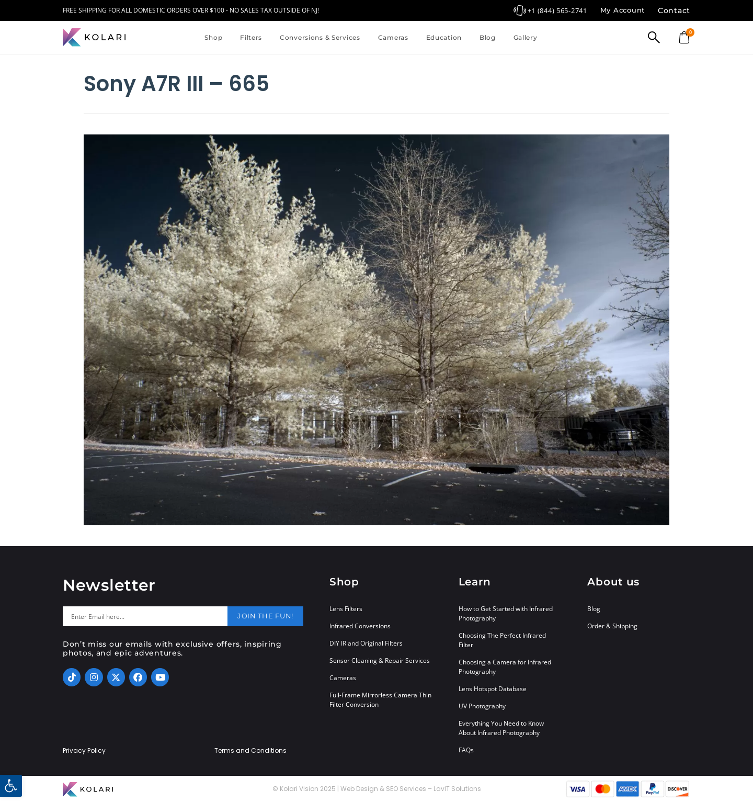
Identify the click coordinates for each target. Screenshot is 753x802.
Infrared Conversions (360, 626)
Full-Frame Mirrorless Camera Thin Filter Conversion (380, 700)
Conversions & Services (320, 37)
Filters (251, 37)
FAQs (466, 749)
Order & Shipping (612, 626)
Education (444, 37)
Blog (488, 37)
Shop (213, 37)
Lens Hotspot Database (493, 688)
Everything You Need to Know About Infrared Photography (501, 728)
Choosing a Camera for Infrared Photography (505, 667)
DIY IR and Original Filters (366, 643)
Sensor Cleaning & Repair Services (379, 660)
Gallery (526, 37)
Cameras (393, 37)
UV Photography (482, 706)
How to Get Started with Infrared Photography (506, 613)
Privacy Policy (84, 751)
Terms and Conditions (250, 751)
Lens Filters (345, 608)
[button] (11, 786)
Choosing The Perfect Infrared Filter (502, 640)
